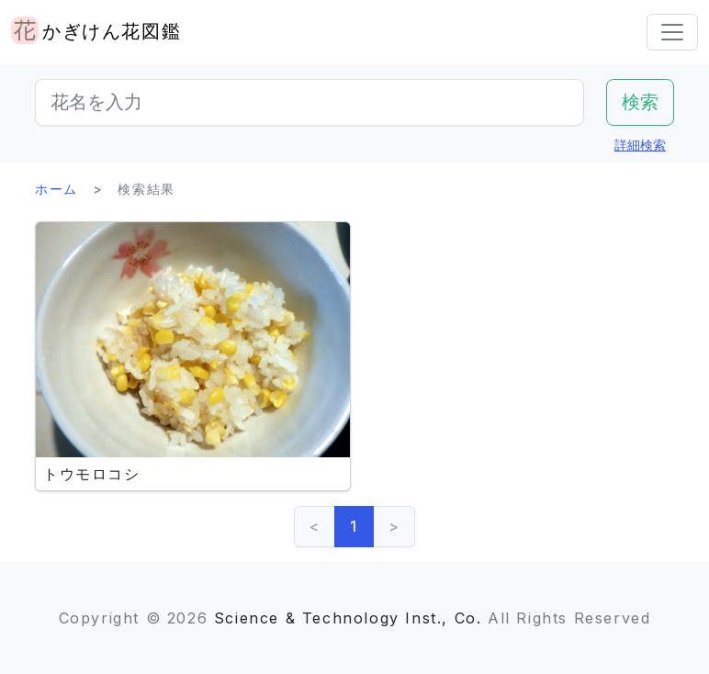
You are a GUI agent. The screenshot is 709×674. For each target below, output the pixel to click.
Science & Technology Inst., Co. (348, 618)
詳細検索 (640, 144)
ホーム (56, 189)
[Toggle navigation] (672, 32)
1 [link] (354, 526)
